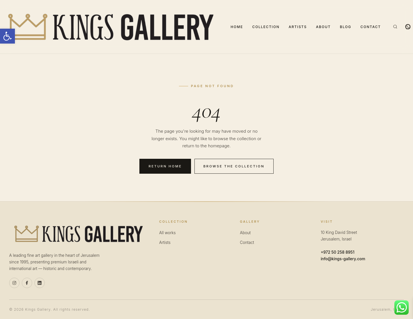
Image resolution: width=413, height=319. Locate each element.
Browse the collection (233, 166)
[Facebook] (27, 283)
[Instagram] (14, 283)
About (323, 27)
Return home (165, 166)
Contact (371, 27)
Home (237, 27)
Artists (298, 27)
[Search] (395, 26)
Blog (345, 27)
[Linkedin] (39, 283)
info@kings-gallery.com (343, 259)
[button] (7, 36)
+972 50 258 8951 (337, 252)
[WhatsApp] (408, 26)
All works (167, 232)
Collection (266, 27)
